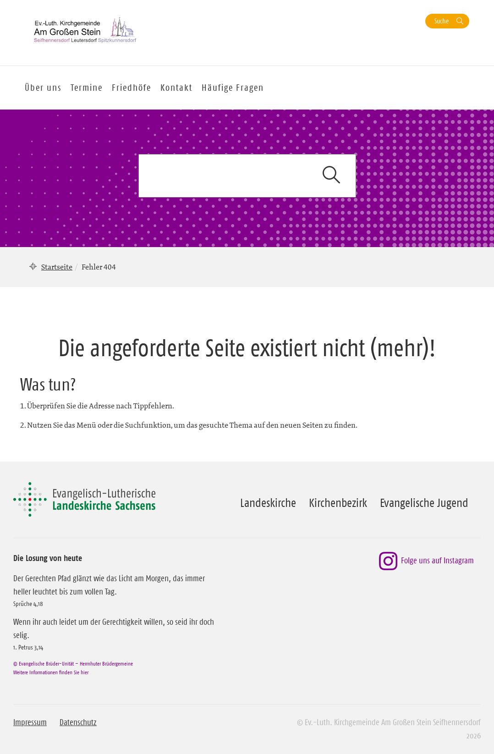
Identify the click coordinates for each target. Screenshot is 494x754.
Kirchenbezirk (338, 502)
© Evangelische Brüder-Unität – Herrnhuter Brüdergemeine (73, 663)
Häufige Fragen (233, 87)
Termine (87, 87)
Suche (441, 21)
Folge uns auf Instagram (426, 561)
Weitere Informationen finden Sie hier (50, 672)
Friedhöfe (131, 87)
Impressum (30, 722)
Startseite (56, 267)
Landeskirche (268, 502)
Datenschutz (78, 722)
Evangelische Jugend (424, 502)
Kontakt (176, 87)
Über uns (43, 87)
